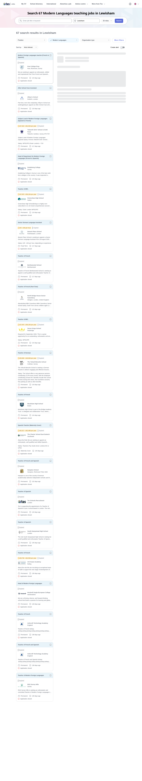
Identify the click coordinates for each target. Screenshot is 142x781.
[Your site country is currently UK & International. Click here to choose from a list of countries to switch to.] (136, 4)
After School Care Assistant (27, 88)
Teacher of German (24, 353)
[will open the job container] (34, 71)
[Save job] (50, 55)
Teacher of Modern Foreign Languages (31, 675)
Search (119, 21)
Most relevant (30, 47)
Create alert (114, 47)
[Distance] (107, 21)
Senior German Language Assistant (30, 222)
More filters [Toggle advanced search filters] (119, 40)
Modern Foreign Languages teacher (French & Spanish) (33, 56)
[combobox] (45, 21)
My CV (23, 4)
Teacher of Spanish (24, 491)
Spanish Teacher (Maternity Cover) (29, 425)
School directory (36, 4)
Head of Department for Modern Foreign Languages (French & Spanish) (31, 157)
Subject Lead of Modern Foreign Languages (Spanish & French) (32, 119)
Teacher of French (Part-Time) (28, 286)
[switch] (123, 47)
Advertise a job (65, 4)
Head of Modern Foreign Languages (30, 583)
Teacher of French (24, 256)
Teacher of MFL (23, 189)
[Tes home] (9, 4)
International (51, 4)
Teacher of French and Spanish (28, 461)
